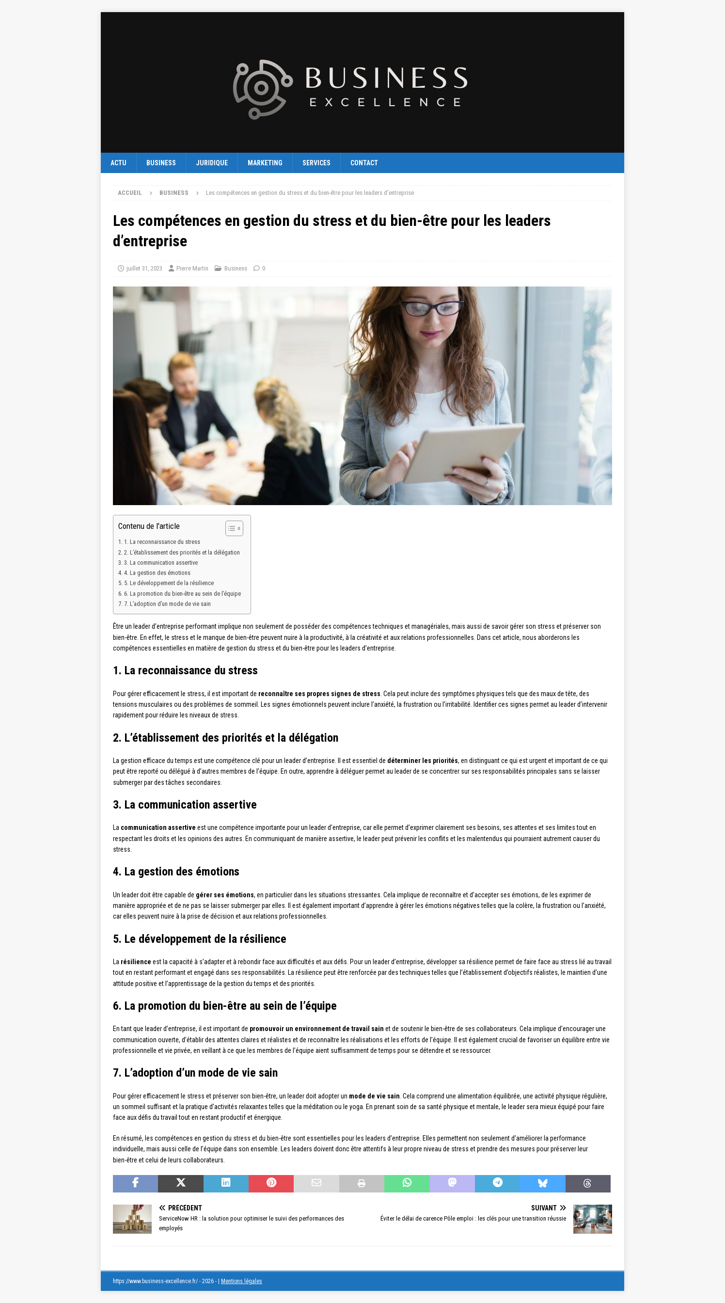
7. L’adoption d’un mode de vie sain (167, 603)
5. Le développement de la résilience (169, 583)
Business (161, 163)
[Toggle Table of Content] (229, 528)
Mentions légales (241, 1281)
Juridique (212, 163)
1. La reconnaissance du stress (162, 541)
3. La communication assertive (161, 562)
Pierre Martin (192, 268)
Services (316, 163)
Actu (118, 163)
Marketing (265, 163)
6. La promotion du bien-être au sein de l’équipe (182, 593)
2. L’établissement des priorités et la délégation (182, 552)
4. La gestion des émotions (157, 572)
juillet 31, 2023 (144, 268)
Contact (364, 163)
